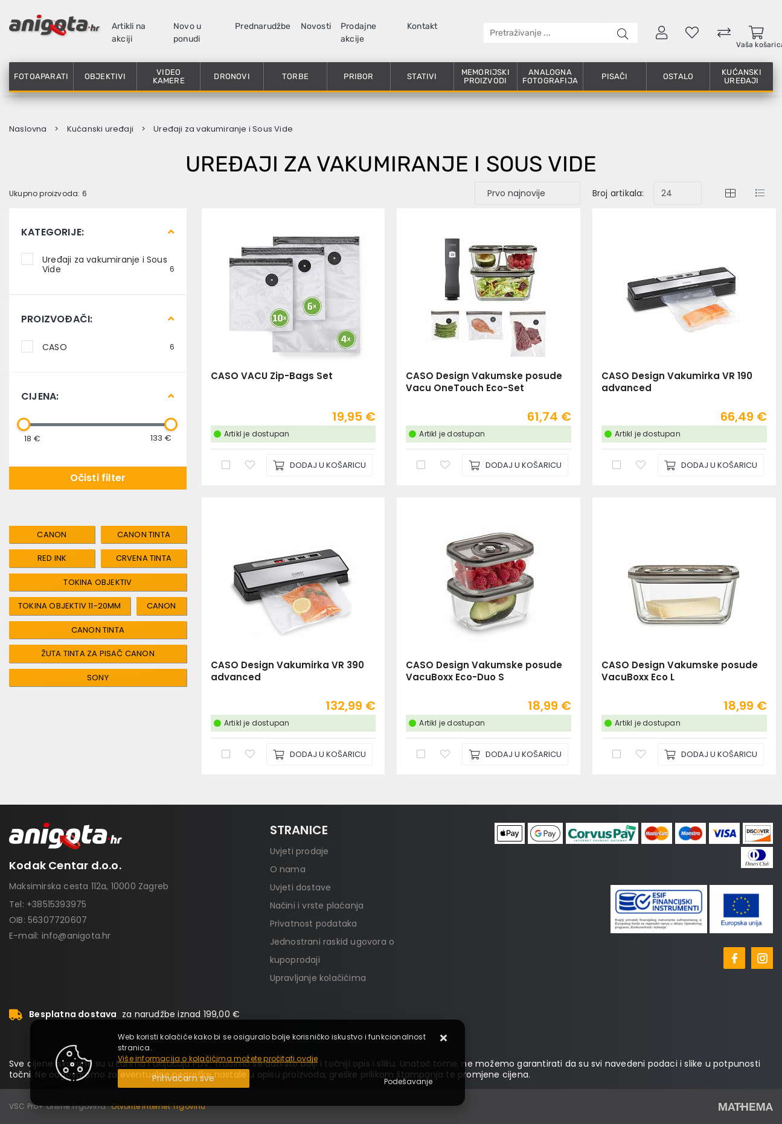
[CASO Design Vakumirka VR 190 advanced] (711, 465)
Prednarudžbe (262, 26)
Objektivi (105, 76)
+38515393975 (56, 904)
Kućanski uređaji (741, 76)
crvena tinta (143, 558)
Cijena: (40, 396)
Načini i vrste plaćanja (317, 905)
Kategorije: (52, 232)
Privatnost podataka (313, 924)
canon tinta (143, 534)
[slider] (23, 424)
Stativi (422, 76)
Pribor (358, 76)
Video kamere (169, 76)
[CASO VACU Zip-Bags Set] (319, 465)
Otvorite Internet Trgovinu (158, 1106)
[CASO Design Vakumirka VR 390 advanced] (319, 754)
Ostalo (678, 76)
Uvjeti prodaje (299, 851)
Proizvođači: (56, 319)
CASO (108, 346)
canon (51, 534)
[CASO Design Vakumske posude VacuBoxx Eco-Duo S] (515, 754)
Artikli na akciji (129, 32)
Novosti (316, 26)
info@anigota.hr (76, 936)
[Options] (408, 1081)
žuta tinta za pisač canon (98, 653)
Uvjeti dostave (301, 887)
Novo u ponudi (187, 32)
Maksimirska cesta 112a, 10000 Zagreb (88, 886)
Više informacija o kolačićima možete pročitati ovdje (218, 1058)
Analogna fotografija (550, 76)
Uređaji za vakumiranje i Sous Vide (108, 264)
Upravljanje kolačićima (318, 978)
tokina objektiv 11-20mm (69, 605)
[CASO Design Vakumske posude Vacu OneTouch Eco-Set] (515, 465)
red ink (51, 558)
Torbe (295, 76)
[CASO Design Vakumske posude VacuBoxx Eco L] (711, 754)
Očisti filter (98, 478)
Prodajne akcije (359, 32)
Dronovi (231, 76)
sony (98, 677)
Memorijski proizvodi (485, 76)
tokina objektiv (97, 582)
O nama (288, 869)
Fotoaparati (41, 76)
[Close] (183, 1078)
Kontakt (422, 26)
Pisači (614, 76)
